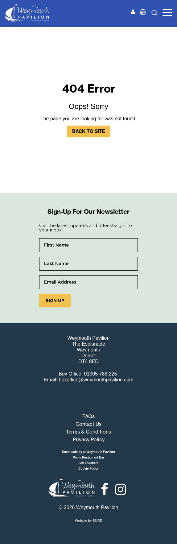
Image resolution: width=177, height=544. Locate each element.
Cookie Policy (88, 468)
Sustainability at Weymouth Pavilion (88, 452)
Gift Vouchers (89, 463)
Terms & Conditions (88, 432)
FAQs (88, 416)
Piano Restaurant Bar (88, 457)
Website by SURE (88, 520)
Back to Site (88, 131)
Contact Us (88, 424)
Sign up (55, 300)
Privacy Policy (89, 439)
